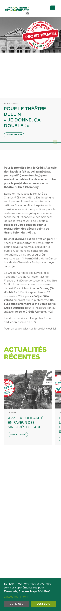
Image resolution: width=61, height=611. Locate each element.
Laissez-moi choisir (16, 596)
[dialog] (30, 594)
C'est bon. (43, 604)
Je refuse (16, 604)
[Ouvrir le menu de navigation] (52, 8)
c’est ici (51, 328)
